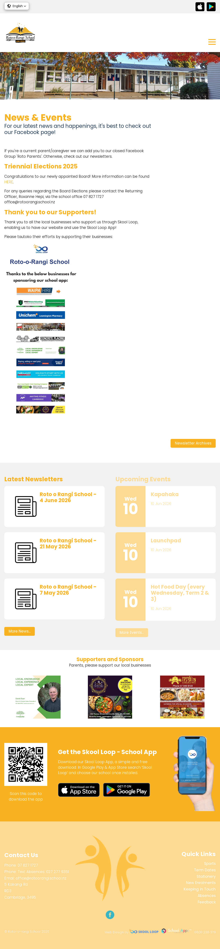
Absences (207, 895)
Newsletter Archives (193, 443)
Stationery (206, 876)
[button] (16, 6)
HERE (8, 182)
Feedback (207, 902)
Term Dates (205, 870)
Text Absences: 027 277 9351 (43, 871)
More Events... (132, 632)
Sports (210, 863)
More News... (20, 631)
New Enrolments (201, 882)
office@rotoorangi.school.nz (41, 878)
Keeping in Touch (200, 889)
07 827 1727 (28, 865)
